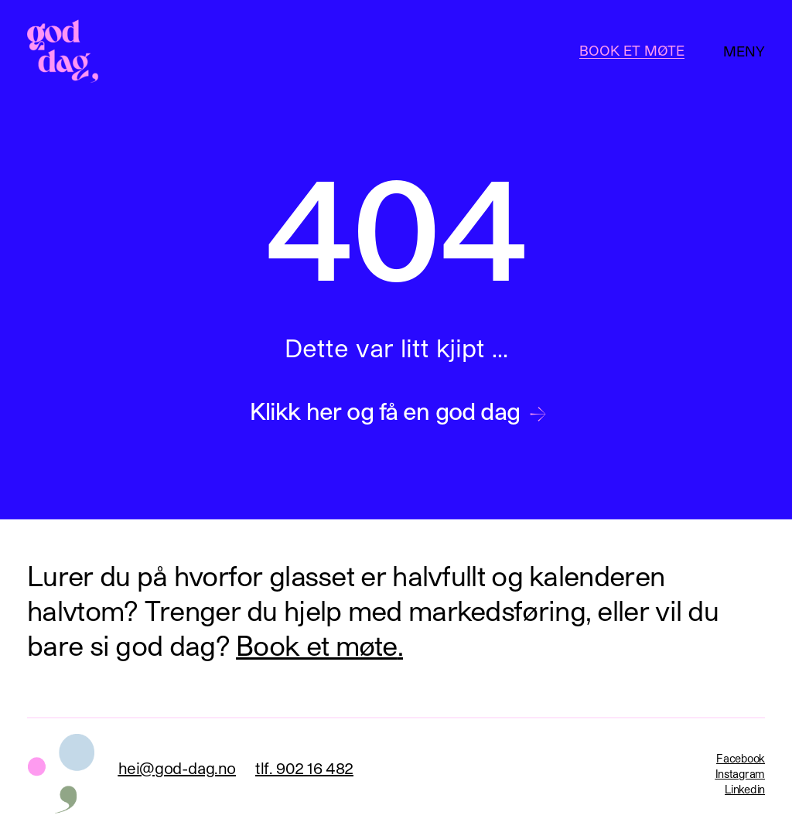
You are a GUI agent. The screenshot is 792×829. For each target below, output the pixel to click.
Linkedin (745, 789)
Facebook (740, 758)
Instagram (740, 773)
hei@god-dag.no (177, 768)
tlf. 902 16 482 (304, 768)
